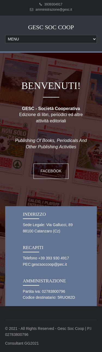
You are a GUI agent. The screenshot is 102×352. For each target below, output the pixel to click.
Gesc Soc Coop (51, 27)
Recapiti (33, 247)
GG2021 (31, 343)
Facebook (51, 171)
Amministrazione (44, 280)
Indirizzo (34, 214)
